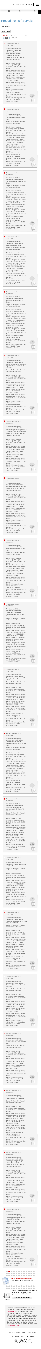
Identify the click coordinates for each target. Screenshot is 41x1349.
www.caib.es (12, 1311)
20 (6, 38)
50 (9, 37)
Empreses (15, 12)
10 (3, 37)
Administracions (28, 12)
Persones (4, 12)
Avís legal (24, 1336)
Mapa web (15, 1336)
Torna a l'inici (6, 31)
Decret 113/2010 (13, 1325)
